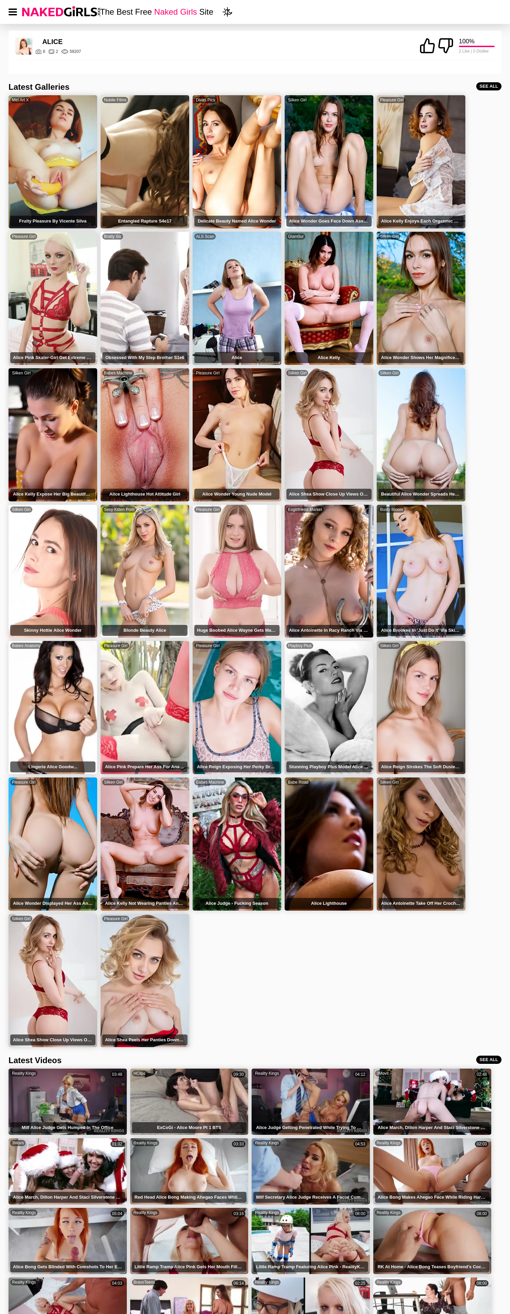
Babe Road (353, 590)
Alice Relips (194, 1203)
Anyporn (118, 1082)
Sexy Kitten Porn (358, 345)
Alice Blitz (192, 1160)
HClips (117, 853)
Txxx (314, 1024)
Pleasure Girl (354, 100)
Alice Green (355, 1174)
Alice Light (32, 1174)
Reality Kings (24, 853)
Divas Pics (186, 100)
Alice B (430, 1160)
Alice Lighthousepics (204, 1217)
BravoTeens (320, 967)
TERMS (194, 1274)
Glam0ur (185, 222)
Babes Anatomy (191, 467)
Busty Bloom (106, 467)
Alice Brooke (275, 1203)
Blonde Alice (114, 1203)
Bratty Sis (20, 222)
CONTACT (366, 1274)
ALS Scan (104, 222)
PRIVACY (235, 1274)
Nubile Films (106, 100)
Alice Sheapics (358, 1217)
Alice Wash (32, 1217)
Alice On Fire (436, 1174)
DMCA (275, 1274)
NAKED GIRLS (148, 1274)
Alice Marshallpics (281, 1217)
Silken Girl (269, 100)
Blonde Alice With (39, 1203)
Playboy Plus (437, 467)
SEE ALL (489, 86)
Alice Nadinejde (117, 1217)
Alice (26, 1160)
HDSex (216, 1024)
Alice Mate (353, 1203)
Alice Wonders (116, 1189)
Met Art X (20, 100)
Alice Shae (273, 1189)
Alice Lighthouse (360, 1160)
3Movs (316, 853)
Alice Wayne (114, 1160)
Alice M (189, 1189)
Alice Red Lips (438, 1203)
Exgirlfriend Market (29, 467)
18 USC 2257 (318, 1274)
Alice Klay (272, 1160)
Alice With (434, 1189)
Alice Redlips (35, 1189)
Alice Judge (194, 1174)
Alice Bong (273, 1174)
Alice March (113, 1174)
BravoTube (419, 1024)
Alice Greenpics (439, 1217)
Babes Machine (439, 222)
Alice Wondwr (357, 1189)
